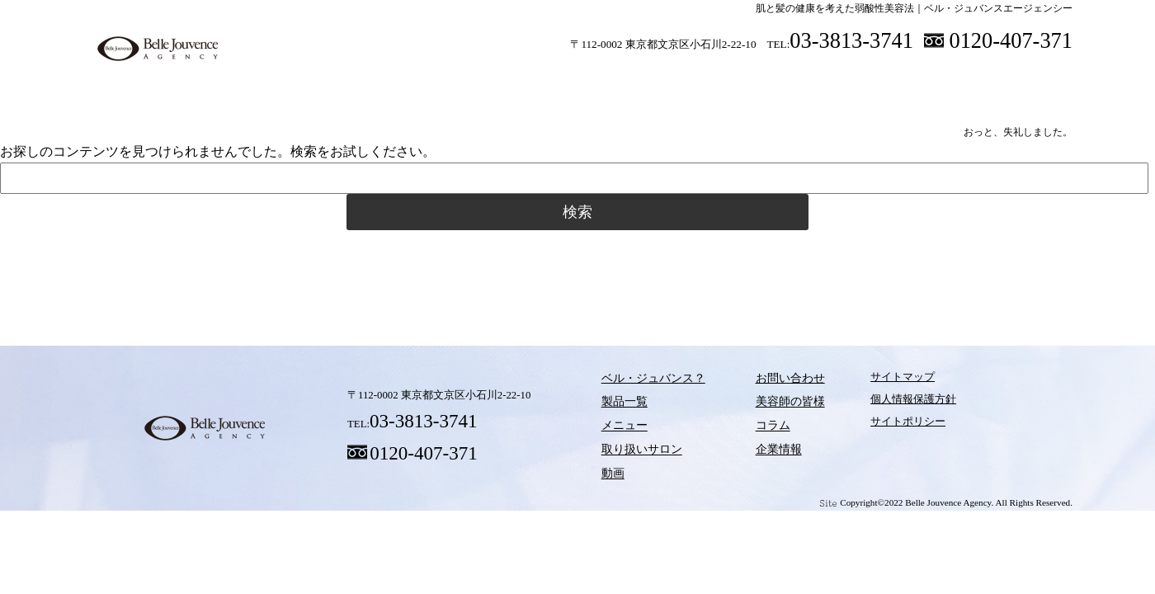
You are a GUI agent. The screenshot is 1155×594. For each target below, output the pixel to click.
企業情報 (755, 448)
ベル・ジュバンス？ (301, 81)
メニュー (515, 81)
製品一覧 (408, 81)
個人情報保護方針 (883, 403)
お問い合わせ (766, 381)
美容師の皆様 (882, 81)
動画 (730, 81)
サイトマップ (872, 381)
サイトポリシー (877, 425)
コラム (792, 263)
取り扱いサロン (622, 81)
